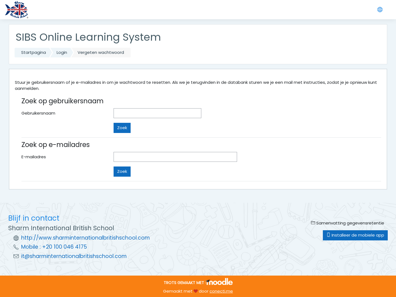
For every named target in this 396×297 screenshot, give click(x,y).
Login (62, 52)
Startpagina (33, 52)
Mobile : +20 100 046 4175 (54, 247)
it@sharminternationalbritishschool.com (74, 256)
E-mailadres (33, 157)
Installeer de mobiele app (355, 235)
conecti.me (221, 291)
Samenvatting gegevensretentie (347, 223)
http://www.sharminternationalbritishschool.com (85, 238)
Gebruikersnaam (38, 113)
